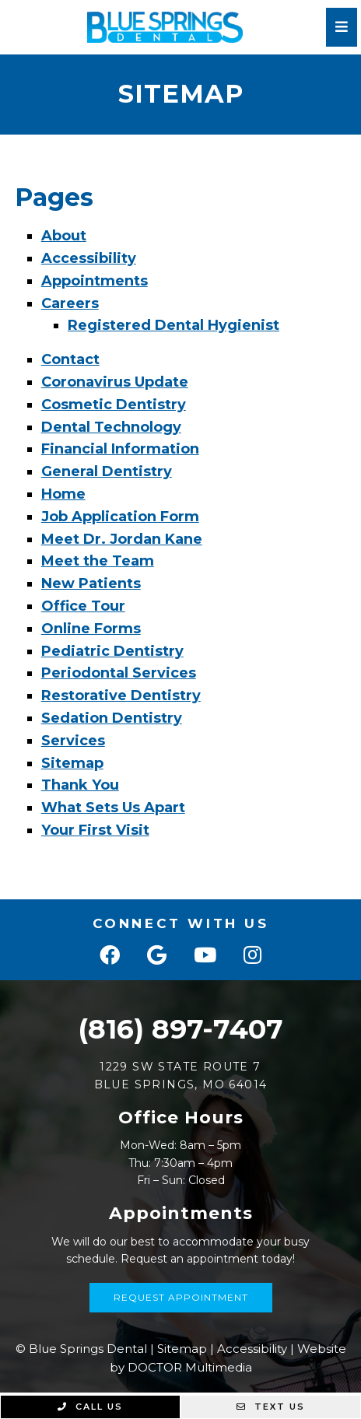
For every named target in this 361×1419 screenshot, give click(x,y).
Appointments (94, 280)
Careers (70, 303)
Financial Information (120, 448)
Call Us (90, 1406)
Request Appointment (181, 1297)
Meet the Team (97, 560)
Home (63, 494)
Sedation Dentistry (111, 718)
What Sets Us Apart (113, 807)
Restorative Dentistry (121, 695)
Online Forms (91, 628)
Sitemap (72, 763)
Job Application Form (120, 516)
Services (73, 740)
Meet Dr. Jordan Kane (121, 539)
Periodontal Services (118, 672)
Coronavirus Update (114, 382)
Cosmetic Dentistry (113, 404)
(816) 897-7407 (180, 1029)
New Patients (91, 583)
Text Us (271, 1406)
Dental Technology (111, 427)
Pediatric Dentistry (112, 651)
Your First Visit (95, 830)
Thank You (80, 785)
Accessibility (88, 258)
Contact (70, 359)
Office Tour (83, 606)
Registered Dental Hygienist (173, 325)
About (63, 235)
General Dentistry (106, 471)
